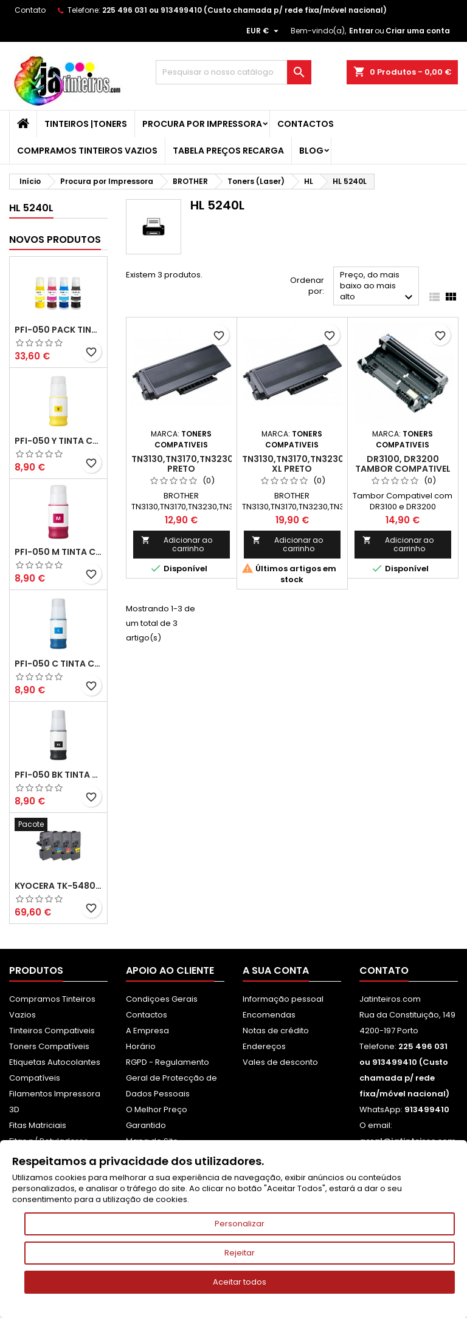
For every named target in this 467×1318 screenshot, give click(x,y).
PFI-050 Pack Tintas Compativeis (58, 330)
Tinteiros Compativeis (52, 1030)
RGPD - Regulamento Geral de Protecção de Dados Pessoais (171, 1077)
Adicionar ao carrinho (176, 544)
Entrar (361, 30)
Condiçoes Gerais (162, 999)
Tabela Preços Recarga (228, 150)
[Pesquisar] (233, 72)
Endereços (264, 1046)
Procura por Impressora (202, 124)
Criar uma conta (418, 30)
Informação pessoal (283, 999)
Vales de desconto (280, 1062)
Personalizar (240, 1223)
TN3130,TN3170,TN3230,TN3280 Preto (200, 464)
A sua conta (276, 970)
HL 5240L (31, 208)
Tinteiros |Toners (85, 124)
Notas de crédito (276, 1030)
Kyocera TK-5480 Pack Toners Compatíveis (58, 886)
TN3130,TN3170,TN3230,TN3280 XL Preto (311, 464)
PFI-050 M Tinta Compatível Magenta (58, 552)
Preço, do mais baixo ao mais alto (378, 287)
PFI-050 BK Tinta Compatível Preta (58, 775)
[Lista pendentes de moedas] (264, 31)
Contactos (305, 124)
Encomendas (269, 1015)
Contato (30, 10)
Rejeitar (239, 1253)
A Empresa (147, 1030)
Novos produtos (55, 239)
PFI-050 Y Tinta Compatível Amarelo (58, 441)
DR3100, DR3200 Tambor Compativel (403, 464)
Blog (311, 150)
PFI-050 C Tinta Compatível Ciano (58, 663)
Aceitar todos (239, 1282)
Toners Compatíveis (49, 1046)
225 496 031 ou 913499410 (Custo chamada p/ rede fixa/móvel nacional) (244, 10)
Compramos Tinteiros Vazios (87, 150)
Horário (141, 1046)
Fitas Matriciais (37, 1125)
